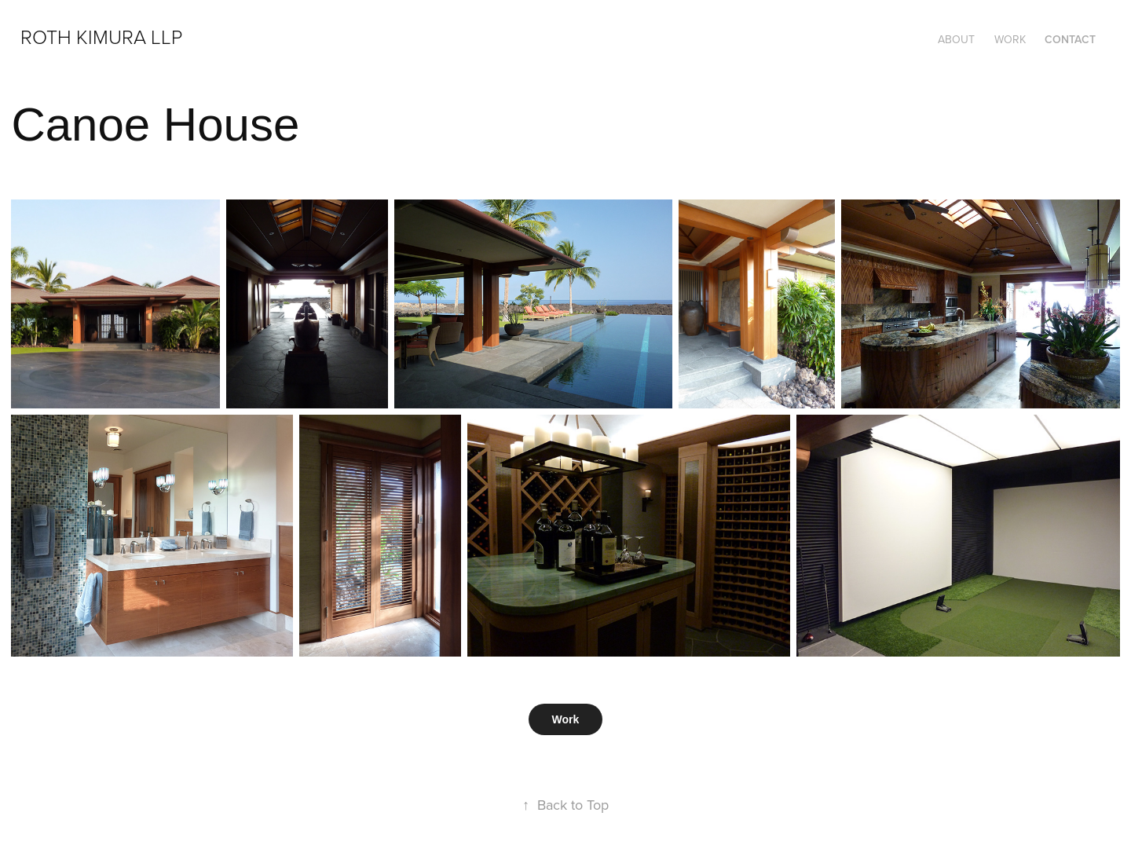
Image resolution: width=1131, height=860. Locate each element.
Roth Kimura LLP (101, 36)
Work (1010, 39)
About (956, 39)
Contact (1070, 39)
